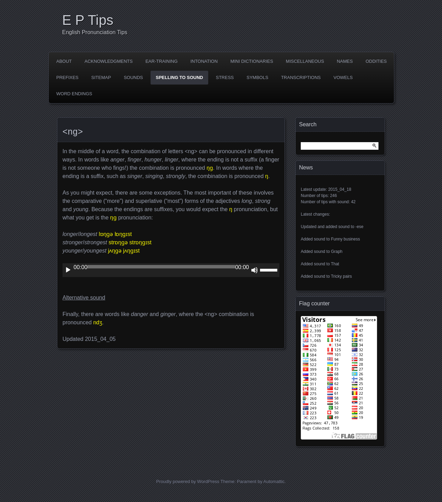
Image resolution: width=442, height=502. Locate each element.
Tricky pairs (341, 276)
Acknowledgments (109, 61)
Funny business (345, 239)
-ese (359, 226)
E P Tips (87, 20)
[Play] (68, 270)
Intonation (204, 61)
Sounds (133, 77)
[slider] (161, 266)
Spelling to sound (179, 77)
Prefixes (67, 77)
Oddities (376, 61)
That (335, 264)
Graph (336, 251)
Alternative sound (84, 298)
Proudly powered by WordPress (187, 481)
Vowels (343, 77)
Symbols (257, 77)
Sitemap (101, 77)
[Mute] (254, 270)
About (64, 61)
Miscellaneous (305, 61)
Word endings (74, 93)
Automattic (274, 481)
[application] (171, 270)
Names (345, 61)
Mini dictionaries (251, 61)
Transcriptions (301, 77)
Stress (225, 77)
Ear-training (161, 61)
